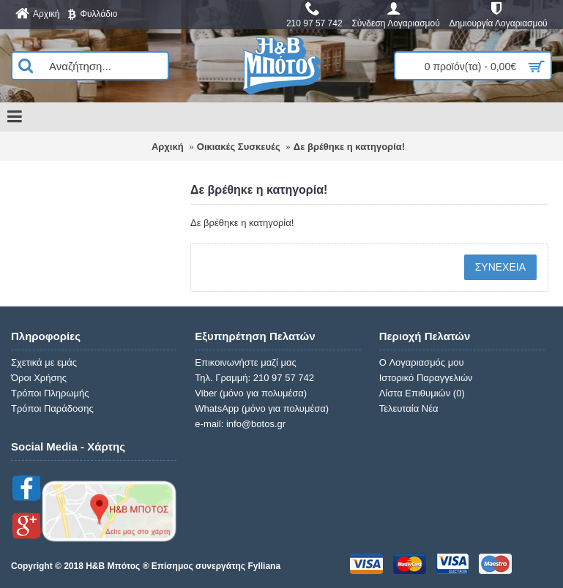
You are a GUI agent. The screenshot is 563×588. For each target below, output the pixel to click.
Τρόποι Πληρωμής (50, 393)
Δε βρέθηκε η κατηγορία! (349, 146)
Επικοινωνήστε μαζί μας (245, 362)
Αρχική (168, 146)
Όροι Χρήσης (39, 377)
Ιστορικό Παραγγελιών (426, 377)
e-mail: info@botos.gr (240, 423)
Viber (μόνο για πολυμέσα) (251, 393)
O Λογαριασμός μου (421, 362)
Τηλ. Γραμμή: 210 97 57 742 (254, 377)
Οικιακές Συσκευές (238, 146)
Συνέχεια (500, 267)
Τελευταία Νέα (409, 408)
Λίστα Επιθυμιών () (422, 393)
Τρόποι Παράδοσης (52, 408)
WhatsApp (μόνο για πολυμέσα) (262, 408)
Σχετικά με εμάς (44, 362)
